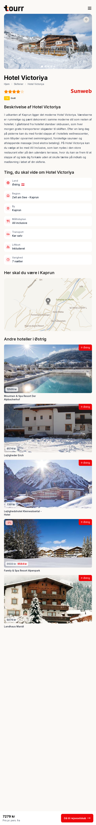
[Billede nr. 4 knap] (51, 66)
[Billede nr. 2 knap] (45, 66)
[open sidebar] (89, 8)
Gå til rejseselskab (77, 818)
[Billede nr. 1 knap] (42, 67)
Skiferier (18, 84)
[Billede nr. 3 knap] (48, 66)
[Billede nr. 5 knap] (54, 66)
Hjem (7, 84)
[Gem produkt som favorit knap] (86, 20)
